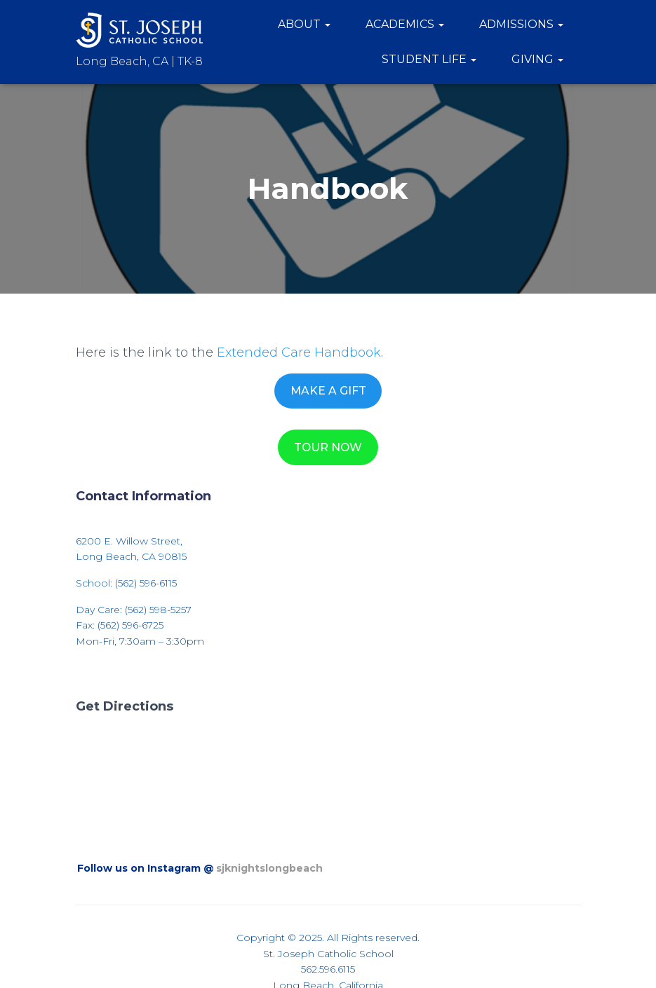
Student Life (429, 59)
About (304, 24)
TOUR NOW (328, 447)
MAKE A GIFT (328, 390)
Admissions (521, 24)
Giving (537, 59)
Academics (405, 24)
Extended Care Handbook (299, 352)
